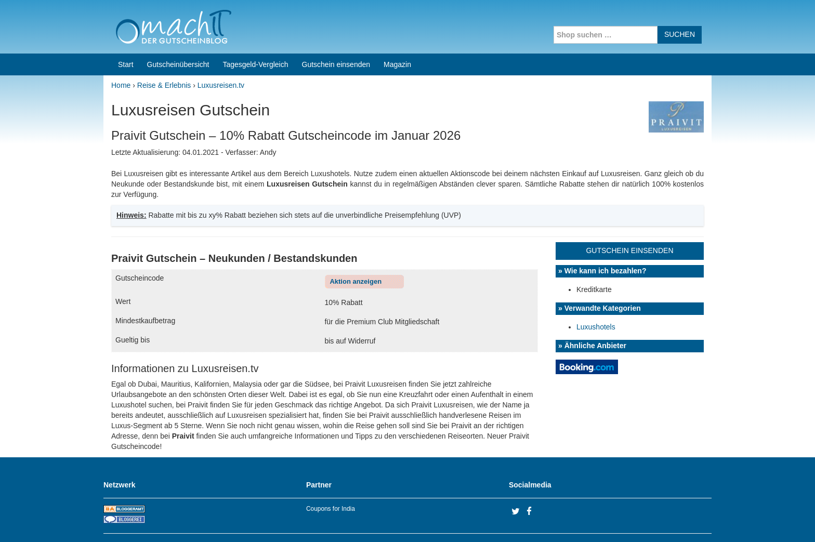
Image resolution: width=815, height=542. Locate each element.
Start (126, 31)
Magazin (397, 31)
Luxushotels (595, 293)
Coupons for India (330, 475)
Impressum (647, 521)
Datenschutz (691, 521)
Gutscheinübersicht (178, 31)
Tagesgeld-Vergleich (255, 31)
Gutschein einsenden (336, 31)
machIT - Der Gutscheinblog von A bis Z (193, 521)
